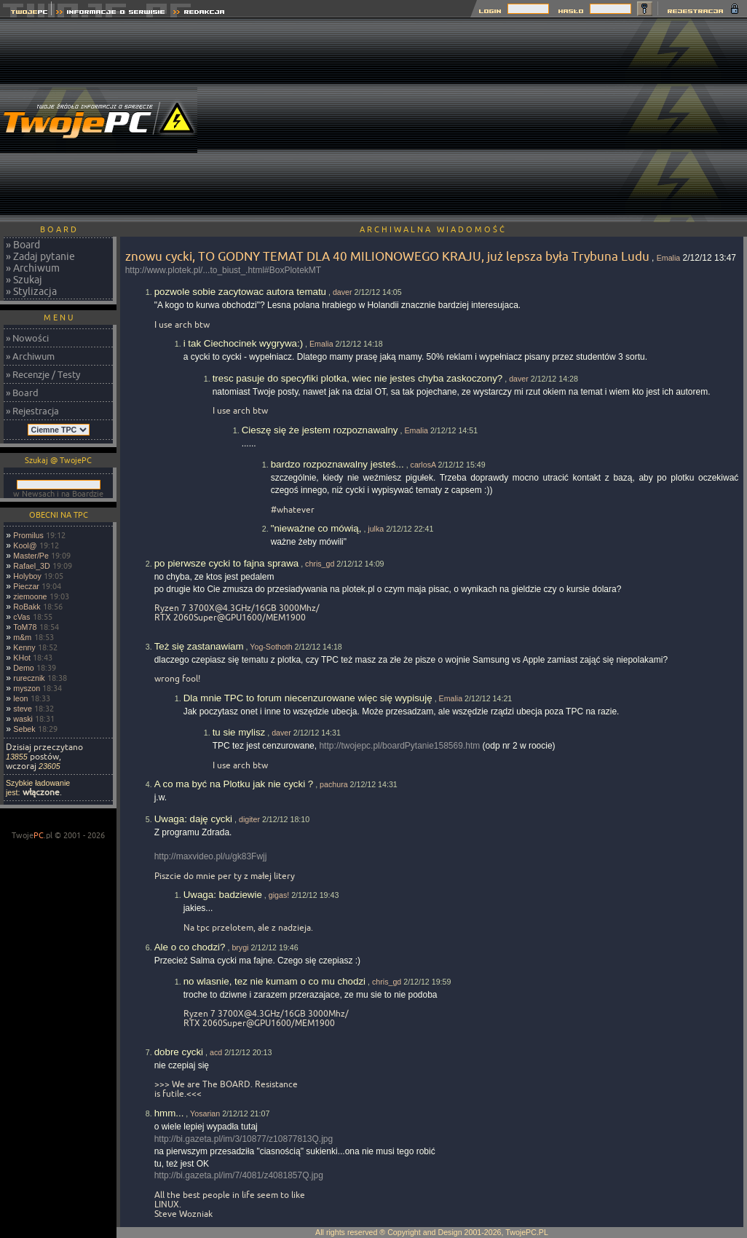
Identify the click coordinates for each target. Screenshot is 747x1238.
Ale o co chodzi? (190, 947)
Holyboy (27, 576)
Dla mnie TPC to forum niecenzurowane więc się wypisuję (307, 698)
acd (216, 1052)
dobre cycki (178, 1051)
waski (23, 718)
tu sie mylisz (239, 732)
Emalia (669, 257)
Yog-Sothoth (271, 646)
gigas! (279, 895)
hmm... (169, 1113)
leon (20, 698)
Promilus (28, 535)
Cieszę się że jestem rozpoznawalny (320, 430)
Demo (23, 667)
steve (22, 708)
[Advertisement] (482, 120)
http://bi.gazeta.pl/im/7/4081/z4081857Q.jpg (238, 1175)
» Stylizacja (31, 291)
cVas (21, 616)
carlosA (423, 464)
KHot (22, 657)
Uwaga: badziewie (222, 894)
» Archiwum (33, 268)
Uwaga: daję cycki (193, 818)
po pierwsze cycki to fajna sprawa (226, 563)
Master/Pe (31, 555)
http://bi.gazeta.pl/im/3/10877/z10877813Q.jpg (243, 1139)
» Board (23, 245)
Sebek (24, 729)
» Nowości (27, 338)
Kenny (24, 647)
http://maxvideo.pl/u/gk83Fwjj (210, 856)
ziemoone (30, 596)
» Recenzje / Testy (43, 374)
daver (342, 292)
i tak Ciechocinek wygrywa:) (243, 343)
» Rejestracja (32, 411)
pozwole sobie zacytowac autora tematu (240, 291)
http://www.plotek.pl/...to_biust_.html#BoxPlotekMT (223, 270)
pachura (334, 784)
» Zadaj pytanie (40, 256)
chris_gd (319, 563)
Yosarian (205, 1113)
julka (376, 528)
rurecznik (28, 678)
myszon (26, 688)
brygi (240, 947)
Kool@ (24, 545)
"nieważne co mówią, (316, 528)
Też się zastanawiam (199, 646)
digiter (249, 819)
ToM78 (24, 627)
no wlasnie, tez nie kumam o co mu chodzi (274, 981)
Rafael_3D (31, 565)
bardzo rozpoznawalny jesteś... (337, 464)
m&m (22, 637)
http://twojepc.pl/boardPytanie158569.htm (399, 746)
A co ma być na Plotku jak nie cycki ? (234, 783)
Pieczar (26, 586)
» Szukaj (24, 279)
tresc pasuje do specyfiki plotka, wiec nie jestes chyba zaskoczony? (358, 378)
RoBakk (26, 606)
